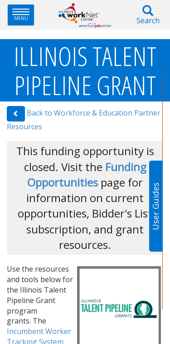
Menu (23, 14)
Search (148, 15)
